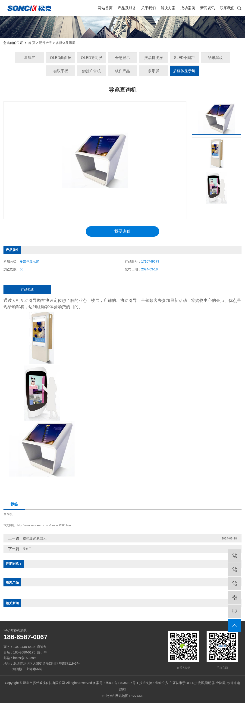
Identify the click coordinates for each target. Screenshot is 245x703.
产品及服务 (127, 8)
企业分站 (107, 696)
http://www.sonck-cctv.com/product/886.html (44, 525)
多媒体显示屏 (65, 43)
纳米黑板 (215, 58)
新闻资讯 (207, 8)
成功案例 (187, 8)
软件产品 (122, 71)
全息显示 (122, 58)
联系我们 (227, 8)
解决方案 (168, 8)
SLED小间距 (184, 58)
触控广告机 (91, 71)
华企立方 (161, 683)
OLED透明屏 (91, 58)
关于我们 (148, 8)
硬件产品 (45, 43)
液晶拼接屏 (153, 58)
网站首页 (105, 8)
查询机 (8, 514)
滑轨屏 (29, 57)
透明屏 (210, 683)
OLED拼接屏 (194, 683)
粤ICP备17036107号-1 (122, 683)
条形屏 (153, 71)
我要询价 (122, 231)
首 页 (31, 43)
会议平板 (60, 71)
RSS (132, 696)
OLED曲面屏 (60, 58)
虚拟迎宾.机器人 (35, 538)
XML (140, 696)
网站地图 (121, 696)
